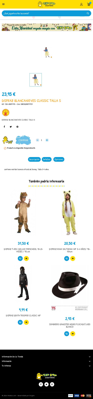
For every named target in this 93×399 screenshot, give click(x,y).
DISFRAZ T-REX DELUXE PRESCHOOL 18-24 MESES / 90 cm (23, 250)
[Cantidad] (42, 140)
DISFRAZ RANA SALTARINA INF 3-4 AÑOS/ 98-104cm (69, 250)
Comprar (23, 140)
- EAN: (18, 104)
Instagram (52, 384)
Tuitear (10, 126)
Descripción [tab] (34, 159)
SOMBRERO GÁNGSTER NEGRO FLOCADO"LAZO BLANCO (69, 325)
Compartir (4, 126)
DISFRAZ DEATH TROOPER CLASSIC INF (23, 315)
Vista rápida (26, 258)
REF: (3, 104)
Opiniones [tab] (59, 159)
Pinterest (17, 126)
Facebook (41, 384)
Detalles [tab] (46, 159)
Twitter (46, 384)
